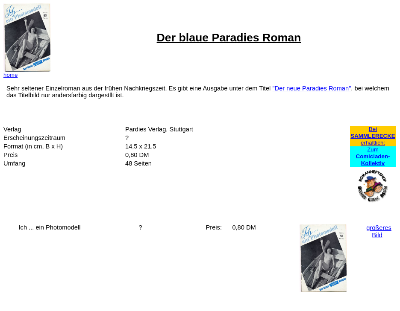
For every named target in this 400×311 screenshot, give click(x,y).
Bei (373, 129)
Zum (373, 156)
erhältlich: (373, 143)
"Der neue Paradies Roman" (311, 88)
